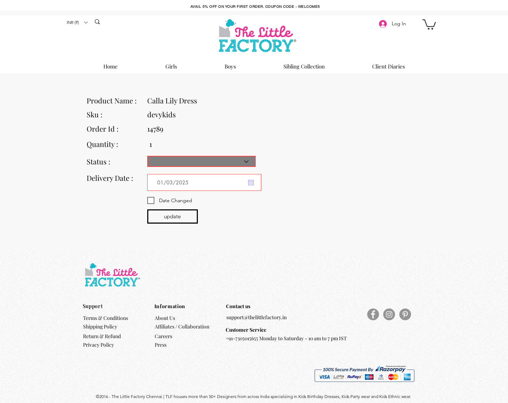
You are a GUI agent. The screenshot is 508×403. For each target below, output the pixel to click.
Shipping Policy (100, 326)
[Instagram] (389, 314)
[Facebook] (373, 314)
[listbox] (77, 22)
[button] (77, 22)
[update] (172, 216)
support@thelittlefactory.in (256, 317)
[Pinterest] (405, 314)
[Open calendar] (251, 182)
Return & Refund (102, 336)
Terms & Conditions (105, 318)
